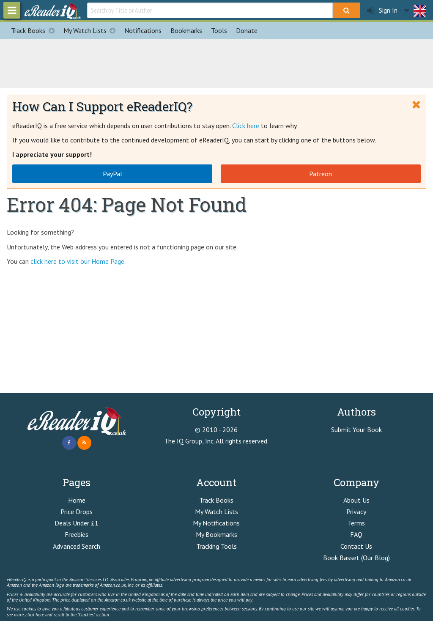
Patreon (320, 174)
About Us (356, 500)
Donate (247, 30)
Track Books (35, 30)
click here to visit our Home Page (77, 261)
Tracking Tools (216, 546)
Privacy (356, 511)
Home (76, 500)
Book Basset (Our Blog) (356, 557)
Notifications (143, 30)
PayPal (112, 174)
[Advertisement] (216, 62)
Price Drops (76, 511)
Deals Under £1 (77, 523)
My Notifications (216, 523)
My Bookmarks (216, 534)
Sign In (382, 10)
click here (34, 615)
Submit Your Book (356, 429)
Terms (356, 523)
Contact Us (356, 546)
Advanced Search (76, 546)
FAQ (356, 534)
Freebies (76, 534)
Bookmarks (186, 30)
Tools (219, 30)
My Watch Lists (91, 30)
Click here (245, 125)
